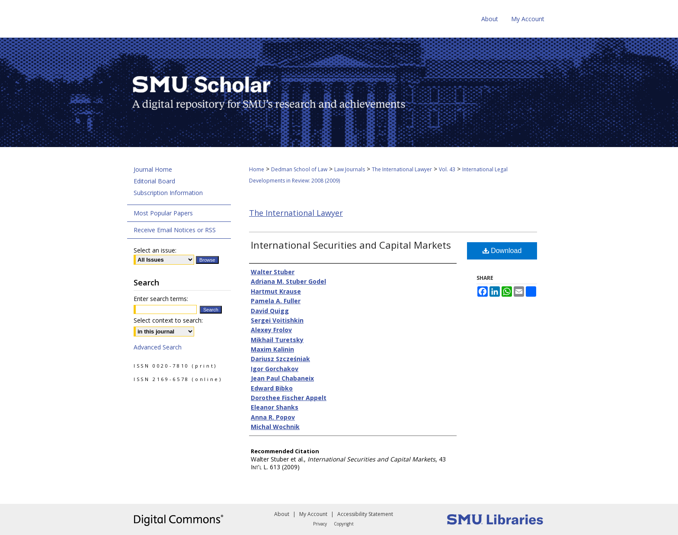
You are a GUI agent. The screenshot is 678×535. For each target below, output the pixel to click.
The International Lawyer (402, 169)
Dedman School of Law (299, 169)
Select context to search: (168, 320)
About (281, 514)
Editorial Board (154, 181)
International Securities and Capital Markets (351, 244)
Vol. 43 (447, 169)
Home (256, 169)
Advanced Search (158, 347)
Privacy (320, 524)
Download (502, 250)
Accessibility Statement (365, 514)
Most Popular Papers (163, 213)
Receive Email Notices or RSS (175, 230)
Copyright (344, 524)
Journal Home (153, 169)
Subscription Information (168, 193)
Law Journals (349, 169)
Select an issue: (155, 250)
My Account (313, 514)
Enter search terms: (161, 299)
